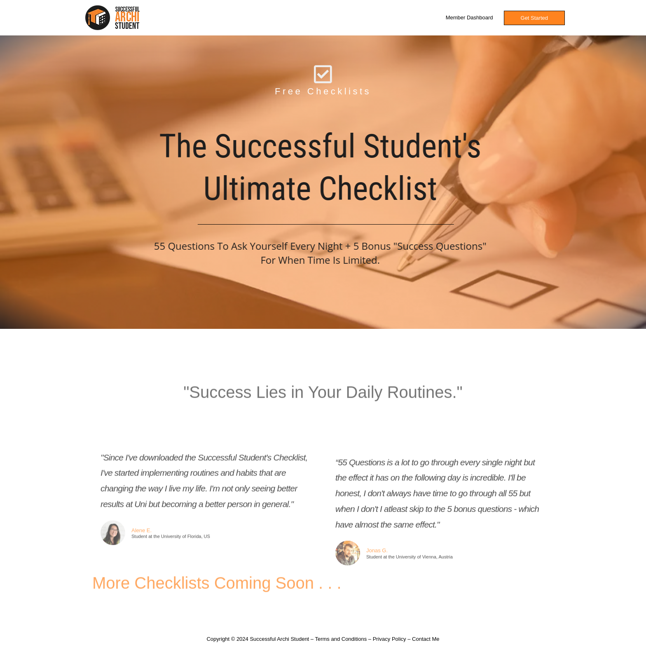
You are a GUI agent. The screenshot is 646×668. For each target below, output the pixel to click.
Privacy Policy (389, 639)
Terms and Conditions (341, 639)
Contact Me (425, 639)
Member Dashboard (469, 17)
